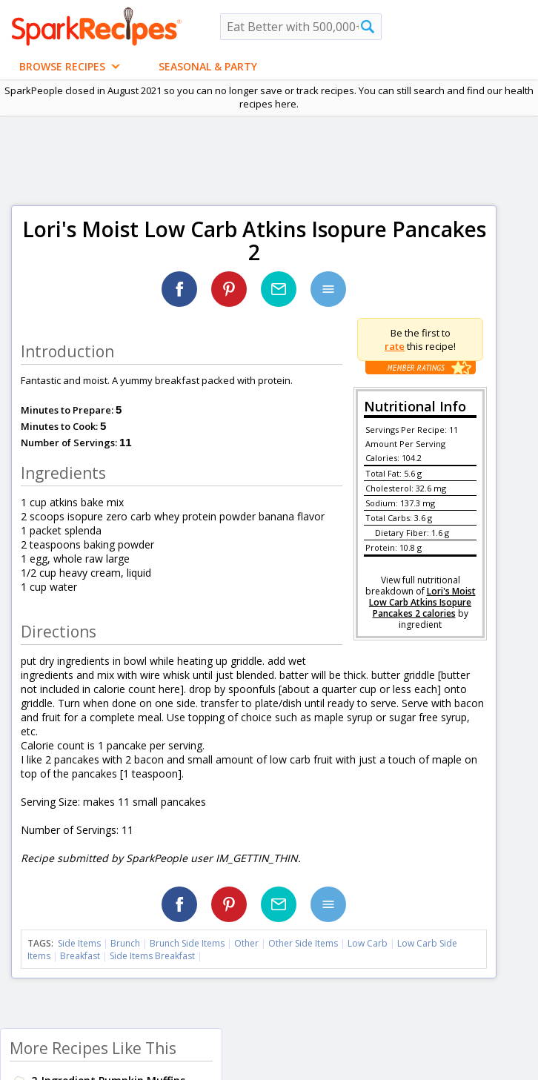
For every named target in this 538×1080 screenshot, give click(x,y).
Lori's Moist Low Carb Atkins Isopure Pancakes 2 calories (422, 602)
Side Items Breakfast (152, 956)
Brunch (125, 943)
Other (246, 943)
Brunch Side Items (187, 943)
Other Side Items (303, 943)
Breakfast (80, 956)
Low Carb (368, 943)
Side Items (79, 943)
